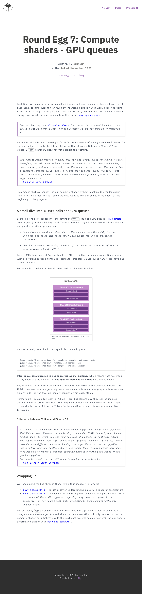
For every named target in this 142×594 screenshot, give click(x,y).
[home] (8, 8)
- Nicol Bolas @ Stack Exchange (40, 462)
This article (114, 218)
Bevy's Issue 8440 (34, 490)
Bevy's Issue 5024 (34, 493)
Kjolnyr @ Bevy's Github (37, 182)
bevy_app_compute (89, 115)
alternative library (58, 125)
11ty (78, 578)
